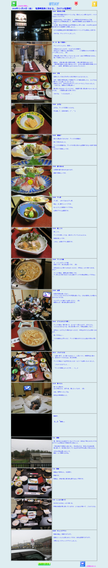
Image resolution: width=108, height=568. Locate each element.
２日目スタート (88, 566)
